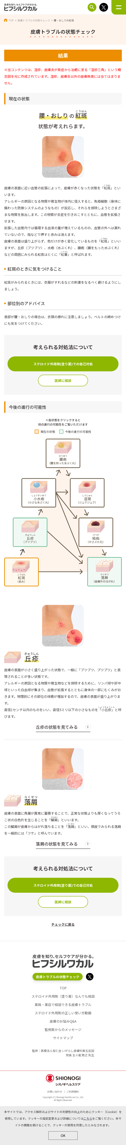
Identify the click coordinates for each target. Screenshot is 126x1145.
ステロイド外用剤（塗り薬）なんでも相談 (63, 996)
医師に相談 (63, 380)
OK (63, 1135)
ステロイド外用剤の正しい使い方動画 (63, 1012)
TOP (11, 20)
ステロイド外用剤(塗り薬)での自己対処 (63, 363)
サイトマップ (63, 1037)
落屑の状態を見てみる (57, 844)
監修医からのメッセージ (63, 1029)
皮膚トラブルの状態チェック (34, 20)
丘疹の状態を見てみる (57, 727)
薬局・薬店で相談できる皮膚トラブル (63, 1004)
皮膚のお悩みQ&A (63, 1021)
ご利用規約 (72, 1091)
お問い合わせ (54, 1091)
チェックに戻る (63, 924)
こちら (87, 1118)
